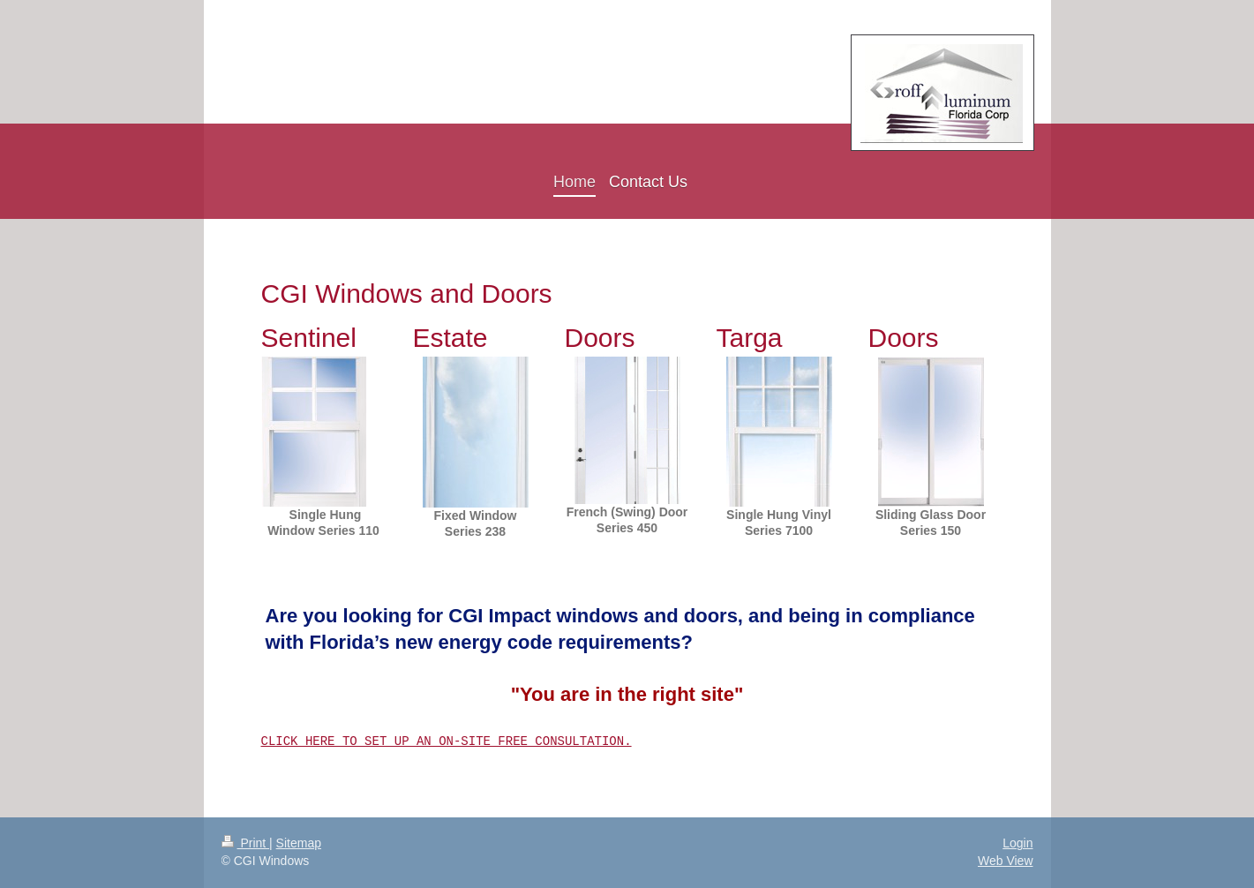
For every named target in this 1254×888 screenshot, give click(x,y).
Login (1017, 843)
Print (246, 843)
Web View (1005, 861)
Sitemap (298, 843)
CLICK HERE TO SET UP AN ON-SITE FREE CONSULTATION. (446, 741)
